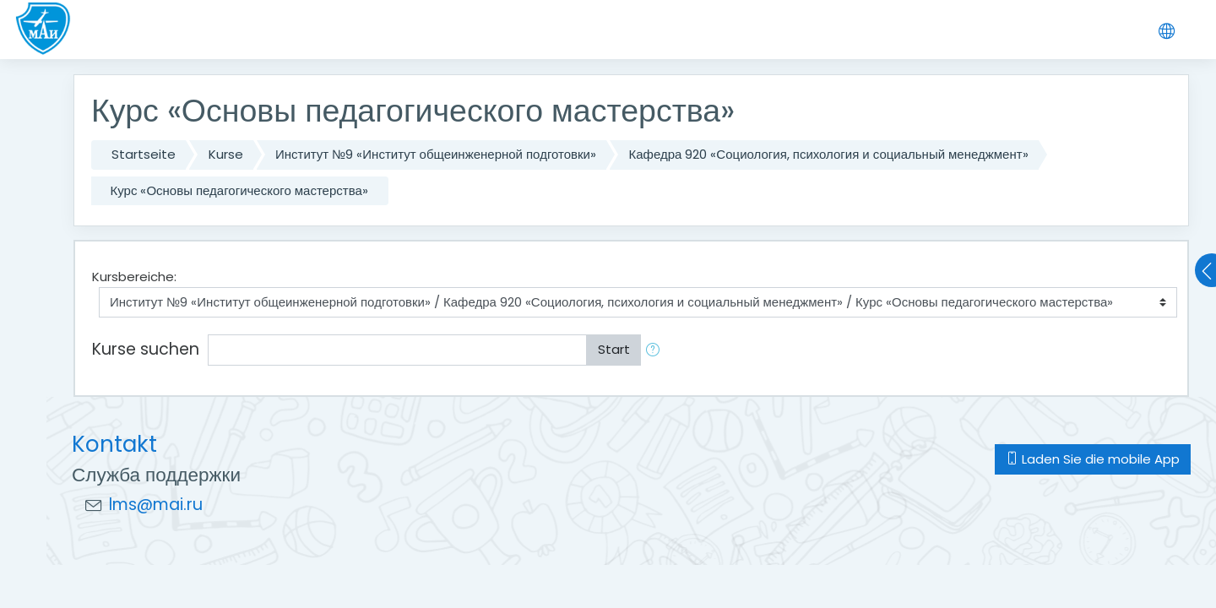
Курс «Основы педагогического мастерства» (239, 190)
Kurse (226, 154)
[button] (656, 350)
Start (614, 349)
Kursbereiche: (134, 276)
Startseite (143, 154)
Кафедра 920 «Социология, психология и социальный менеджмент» (829, 154)
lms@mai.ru (156, 504)
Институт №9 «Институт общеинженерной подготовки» (435, 154)
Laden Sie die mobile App (1093, 459)
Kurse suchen (145, 349)
